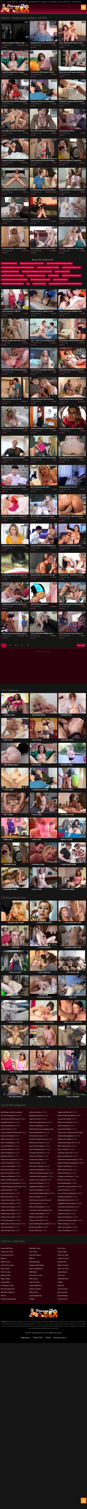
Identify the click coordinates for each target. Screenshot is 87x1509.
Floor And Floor (63, 1151)
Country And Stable (8, 1168)
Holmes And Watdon (8, 1212)
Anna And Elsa (6, 1131)
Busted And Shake (64, 1131)
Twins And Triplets (36, 1158)
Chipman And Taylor (8, 1219)
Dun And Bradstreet (36, 1134)
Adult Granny (62, 1274)
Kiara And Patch (35, 1121)
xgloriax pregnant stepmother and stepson (18, 267)
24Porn (60, 1284)
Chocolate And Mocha (66, 1209)
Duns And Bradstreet (36, 1151)
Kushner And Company (37, 1181)
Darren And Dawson (65, 1219)
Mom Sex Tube (63, 1257)
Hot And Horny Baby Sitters (39, 1195)
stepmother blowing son (72, 275)
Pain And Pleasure (7, 1151)
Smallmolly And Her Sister (67, 1205)
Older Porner (53, 1)
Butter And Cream (7, 1171)
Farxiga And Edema (64, 1198)
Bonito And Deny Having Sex (68, 1165)
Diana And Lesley (7, 1198)
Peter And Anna (63, 1127)
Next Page (80, 646)
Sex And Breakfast (64, 1185)
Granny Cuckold (35, 1291)
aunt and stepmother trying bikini (60, 263)
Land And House (63, 1192)
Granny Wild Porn (35, 1287)
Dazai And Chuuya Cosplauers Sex (41, 1131)
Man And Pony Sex (64, 1148)
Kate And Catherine (36, 1185)
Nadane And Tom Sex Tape (10, 1225)
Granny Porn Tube (64, 1)
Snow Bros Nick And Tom (38, 1141)
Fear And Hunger (35, 1198)
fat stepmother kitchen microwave (14, 280)
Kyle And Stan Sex (7, 1232)
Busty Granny (63, 1294)
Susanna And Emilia (36, 1161)
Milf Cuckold (5, 1270)
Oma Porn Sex (34, 1284)
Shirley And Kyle (35, 1114)
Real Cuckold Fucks (36, 1270)
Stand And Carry (63, 1215)
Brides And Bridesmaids (9, 1181)
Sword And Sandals (36, 1127)
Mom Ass (61, 1287)
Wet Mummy (23, 1)
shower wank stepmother (40, 280)
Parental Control (59, 1339)
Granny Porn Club (35, 1277)
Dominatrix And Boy (8, 1205)
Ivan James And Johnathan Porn (40, 1212)
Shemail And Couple (8, 1215)
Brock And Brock (35, 1232)
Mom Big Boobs (34, 1264)
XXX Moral (33, 1274)
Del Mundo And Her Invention (11, 1114)
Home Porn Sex (63, 1260)
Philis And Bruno (63, 1225)
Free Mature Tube (7, 1287)
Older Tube (44, 1)
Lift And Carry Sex (35, 1138)
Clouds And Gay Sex (8, 1202)
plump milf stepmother (10, 271)
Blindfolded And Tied (65, 1202)
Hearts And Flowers (65, 1168)
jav (28, 284)
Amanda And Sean (7, 1195)
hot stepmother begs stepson (48, 267)
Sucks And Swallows (36, 1192)
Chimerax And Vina (36, 1222)
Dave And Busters (7, 1154)
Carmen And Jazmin (8, 1209)
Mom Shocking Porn (8, 1291)
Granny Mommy (76, 1)
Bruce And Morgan (7, 1144)
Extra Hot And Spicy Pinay (67, 1188)
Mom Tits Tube (63, 1270)
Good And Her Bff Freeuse (10, 1121)
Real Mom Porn (63, 1280)
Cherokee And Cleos (65, 1154)
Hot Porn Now (63, 1291)
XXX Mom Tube (34, 1250)
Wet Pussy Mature (7, 1294)
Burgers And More (35, 1229)
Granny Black (5, 1284)
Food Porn (61, 1277)
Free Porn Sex (6, 1274)
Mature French (63, 1267)
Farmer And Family (7, 1138)
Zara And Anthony (7, 1165)
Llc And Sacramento (8, 1222)
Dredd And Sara (6, 1192)
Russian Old (62, 1264)
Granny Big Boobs (35, 1297)
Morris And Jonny (64, 1181)
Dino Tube (61, 1250)
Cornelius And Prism (36, 1154)
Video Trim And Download (38, 1175)
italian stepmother (61, 280)
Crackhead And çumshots (38, 1178)
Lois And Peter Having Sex (67, 1195)
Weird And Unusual (64, 1171)
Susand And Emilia (64, 1121)
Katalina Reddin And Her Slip (11, 1188)
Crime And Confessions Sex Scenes (70, 1134)
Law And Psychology (36, 1148)
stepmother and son (9, 263)
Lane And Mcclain (7, 1148)
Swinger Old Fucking (36, 1267)
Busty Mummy (63, 1297)
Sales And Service (7, 1141)
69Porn (3, 1297)
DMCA (48, 1339)
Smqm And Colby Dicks (9, 1161)
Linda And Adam (35, 1165)
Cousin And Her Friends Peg (11, 1134)
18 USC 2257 (38, 1339)
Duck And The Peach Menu (10, 1185)
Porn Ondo (33, 1253)
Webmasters (25, 1339)
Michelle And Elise (35, 1117)
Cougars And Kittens (65, 1178)
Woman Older (6, 1277)
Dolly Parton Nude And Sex (67, 1161)
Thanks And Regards (36, 1171)
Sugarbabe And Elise (36, 1188)
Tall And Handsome (64, 1212)
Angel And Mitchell (64, 1114)
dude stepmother (39, 284)
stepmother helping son (36, 275)
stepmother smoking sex (72, 267)
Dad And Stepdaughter (66, 1138)
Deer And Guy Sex (7, 1175)
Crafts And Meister (64, 1232)
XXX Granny (33, 1280)
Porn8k (31, 1301)
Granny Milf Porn (12, 1)
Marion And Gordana (65, 1124)
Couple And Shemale (36, 1215)
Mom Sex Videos (35, 1257)
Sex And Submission (8, 1117)
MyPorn (3, 1260)
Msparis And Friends (36, 1144)
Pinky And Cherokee (36, 1168)
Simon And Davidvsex (36, 1209)
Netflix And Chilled (64, 1141)
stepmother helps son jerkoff (13, 275)
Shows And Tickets (65, 1229)
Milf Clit (32, 1260)
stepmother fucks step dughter (32, 263)
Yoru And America (7, 1229)
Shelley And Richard (8, 1178)
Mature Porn (33, 1294)
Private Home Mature (8, 1301)
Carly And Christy (35, 1205)
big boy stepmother (63, 271)
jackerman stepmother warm (12, 284)
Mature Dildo (5, 1280)
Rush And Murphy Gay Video (39, 1225)
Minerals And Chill (35, 1219)
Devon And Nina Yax (65, 1158)
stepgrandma (54, 275)
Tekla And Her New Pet (66, 1144)
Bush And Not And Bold (66, 1117)
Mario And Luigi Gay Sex (37, 1124)
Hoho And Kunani (64, 1175)
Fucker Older (62, 1253)
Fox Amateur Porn (33, 1)
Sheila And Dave (6, 1158)
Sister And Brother (7, 1127)
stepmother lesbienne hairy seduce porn (37, 271)
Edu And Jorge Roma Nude (67, 1222)
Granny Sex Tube (7, 1253)
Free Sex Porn (63, 1301)
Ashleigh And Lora (7, 1124)
